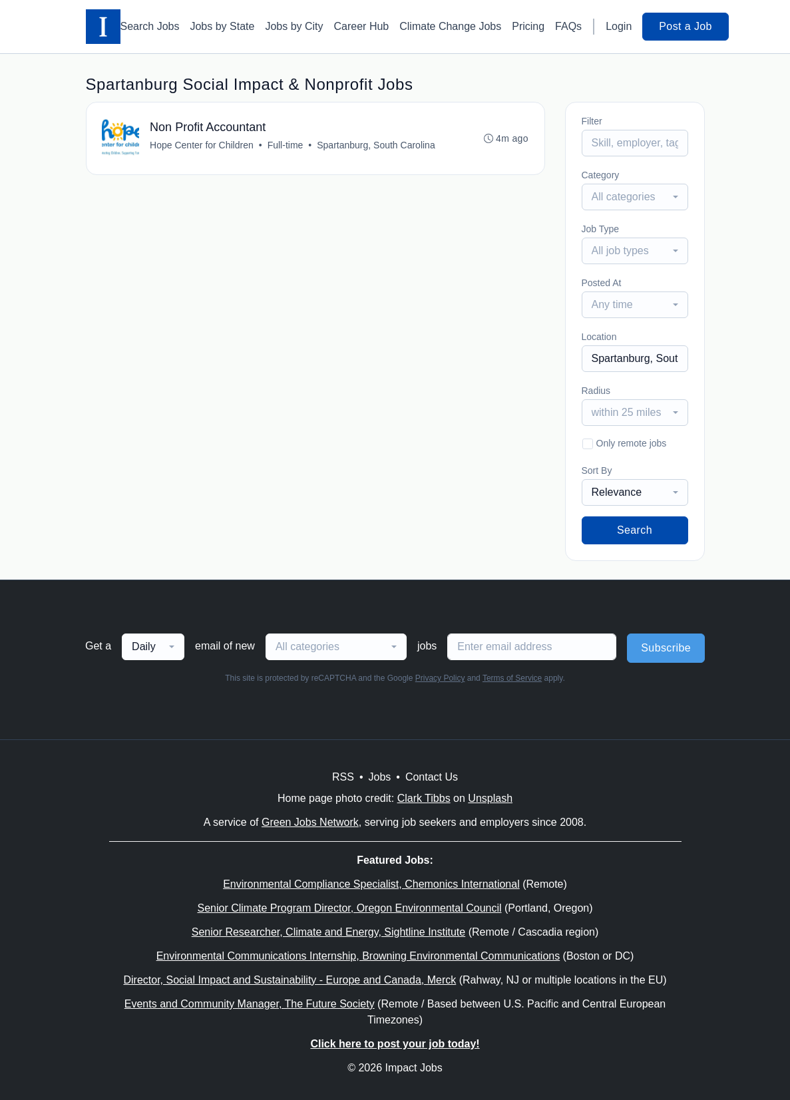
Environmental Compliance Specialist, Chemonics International (371, 884)
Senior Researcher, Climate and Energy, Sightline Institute (328, 932)
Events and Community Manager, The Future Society (249, 1003)
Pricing (528, 26)
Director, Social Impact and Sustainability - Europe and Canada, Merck (289, 980)
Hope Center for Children (202, 145)
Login (619, 26)
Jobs (379, 777)
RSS (343, 777)
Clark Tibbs (424, 798)
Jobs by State (222, 26)
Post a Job (685, 26)
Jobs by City (294, 26)
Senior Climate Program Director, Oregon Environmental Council (349, 908)
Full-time (285, 145)
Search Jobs (150, 26)
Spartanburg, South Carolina (376, 145)
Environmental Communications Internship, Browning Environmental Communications (358, 956)
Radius (596, 390)
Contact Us (431, 777)
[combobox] (635, 197)
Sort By (597, 470)
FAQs (568, 26)
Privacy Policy (440, 678)
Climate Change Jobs (450, 26)
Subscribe (666, 647)
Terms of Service (512, 678)
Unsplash (490, 798)
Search (634, 530)
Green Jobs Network (310, 822)
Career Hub (361, 26)
